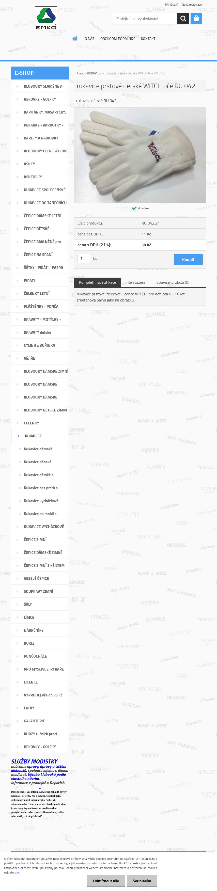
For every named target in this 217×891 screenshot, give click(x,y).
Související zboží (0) (173, 282)
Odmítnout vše (105, 881)
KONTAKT (148, 38)
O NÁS (89, 38)
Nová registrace (192, 4)
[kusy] (84, 258)
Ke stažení (136, 282)
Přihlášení (171, 4)
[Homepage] (75, 38)
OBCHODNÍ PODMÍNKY (117, 38)
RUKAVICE (94, 73)
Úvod (80, 73)
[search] (183, 18)
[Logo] (46, 18)
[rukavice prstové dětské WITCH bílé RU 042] (140, 110)
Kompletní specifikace (97, 282)
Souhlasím (141, 881)
